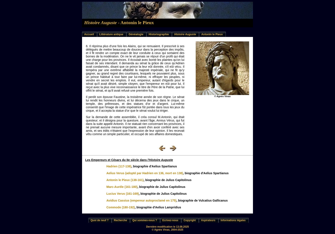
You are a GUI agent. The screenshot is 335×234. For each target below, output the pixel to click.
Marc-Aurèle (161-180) (122, 187)
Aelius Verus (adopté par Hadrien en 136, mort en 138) (144, 173)
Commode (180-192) (120, 207)
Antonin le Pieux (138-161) (125, 180)
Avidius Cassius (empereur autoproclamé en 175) (141, 200)
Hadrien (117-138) (118, 166)
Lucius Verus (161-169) (122, 193)
